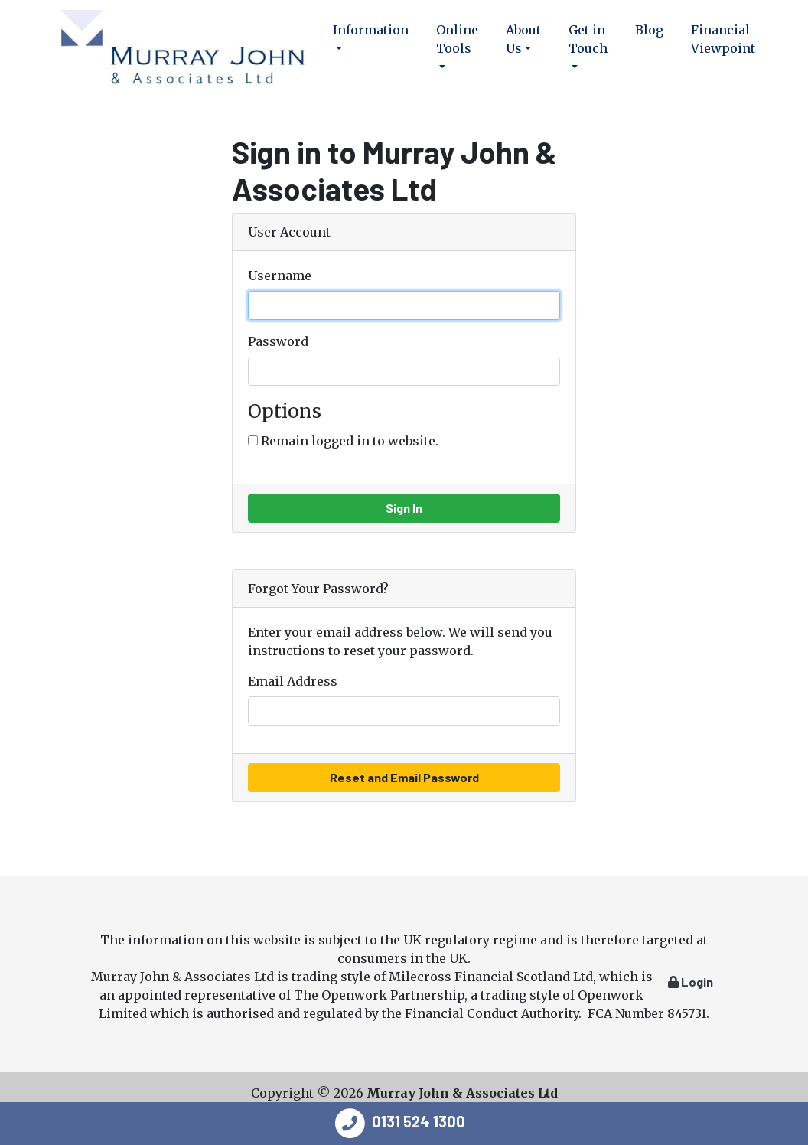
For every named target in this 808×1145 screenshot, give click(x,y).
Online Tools (457, 39)
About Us (523, 39)
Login (690, 981)
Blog (649, 30)
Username (279, 275)
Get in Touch (588, 39)
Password (278, 341)
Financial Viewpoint (723, 39)
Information (371, 30)
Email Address (292, 681)
